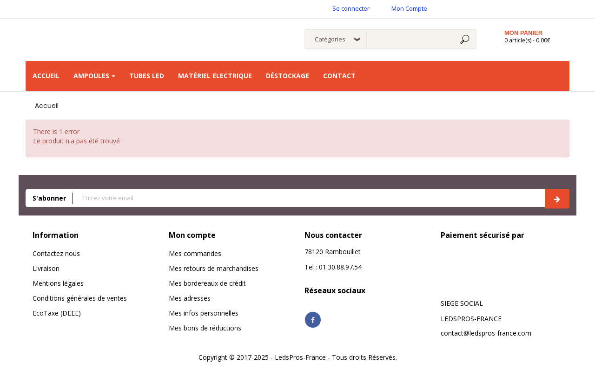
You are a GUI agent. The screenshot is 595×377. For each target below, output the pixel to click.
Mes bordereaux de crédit (207, 283)
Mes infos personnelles (203, 313)
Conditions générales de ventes (80, 298)
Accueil (47, 105)
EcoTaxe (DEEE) (57, 313)
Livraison (46, 268)
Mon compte (192, 235)
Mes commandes (195, 253)
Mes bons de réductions (205, 327)
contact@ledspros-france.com (486, 333)
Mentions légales (58, 283)
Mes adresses (190, 298)
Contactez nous (56, 253)
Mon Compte (409, 8)
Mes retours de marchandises (213, 268)
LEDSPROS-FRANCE (471, 318)
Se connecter (351, 8)
